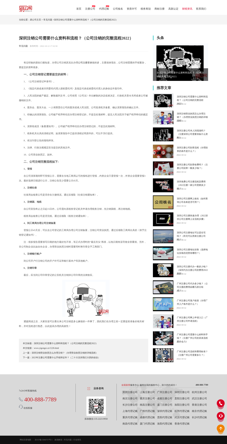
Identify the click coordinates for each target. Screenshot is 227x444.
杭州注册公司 (199, 392)
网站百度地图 (25, 440)
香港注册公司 (199, 404)
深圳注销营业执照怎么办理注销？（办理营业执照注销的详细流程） (65, 353)
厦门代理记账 (147, 423)
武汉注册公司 (199, 398)
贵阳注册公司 (182, 398)
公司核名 (118, 8)
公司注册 (82, 62)
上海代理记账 (130, 411)
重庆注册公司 (147, 398)
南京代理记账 (199, 411)
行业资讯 (77, 440)
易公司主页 (35, 20)
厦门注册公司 (164, 404)
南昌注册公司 (147, 404)
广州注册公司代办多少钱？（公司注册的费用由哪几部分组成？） (192, 287)
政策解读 (58, 440)
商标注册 (159, 8)
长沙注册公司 (130, 404)
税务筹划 (146, 8)
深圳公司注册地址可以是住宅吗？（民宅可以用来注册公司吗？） (191, 236)
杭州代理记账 (182, 411)
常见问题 (47, 20)
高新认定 (173, 8)
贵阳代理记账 (164, 417)
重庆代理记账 (130, 417)
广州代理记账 (147, 411)
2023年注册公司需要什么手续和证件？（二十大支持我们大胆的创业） (66, 357)
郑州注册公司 (130, 392)
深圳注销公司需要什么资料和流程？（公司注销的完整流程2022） (66, 343)
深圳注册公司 (182, 392)
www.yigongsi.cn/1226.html (46, 348)
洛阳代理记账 (164, 423)
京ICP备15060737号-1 (43, 440)
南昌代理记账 (130, 423)
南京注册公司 (130, 398)
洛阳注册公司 (182, 404)
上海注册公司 (147, 392)
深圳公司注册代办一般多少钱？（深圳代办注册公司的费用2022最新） (192, 270)
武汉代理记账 (182, 417)
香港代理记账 (182, 423)
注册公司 (90, 8)
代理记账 (104, 8)
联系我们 (201, 8)
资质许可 (132, 8)
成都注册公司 (164, 398)
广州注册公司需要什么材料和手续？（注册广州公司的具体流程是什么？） (192, 338)
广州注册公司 (164, 392)
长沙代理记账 (199, 417)
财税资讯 (187, 8)
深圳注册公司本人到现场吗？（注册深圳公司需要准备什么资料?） (192, 134)
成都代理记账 (147, 417)
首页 (78, 8)
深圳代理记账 (164, 411)
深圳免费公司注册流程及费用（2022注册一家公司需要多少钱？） (191, 185)
